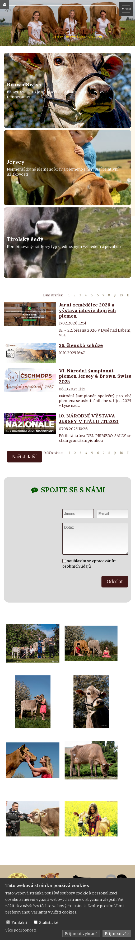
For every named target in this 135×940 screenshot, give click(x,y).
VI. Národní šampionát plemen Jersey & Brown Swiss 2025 (95, 376)
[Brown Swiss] (67, 90)
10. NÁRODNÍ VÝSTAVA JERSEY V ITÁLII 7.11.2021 (89, 418)
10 (121, 295)
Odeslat (115, 582)
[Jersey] (67, 167)
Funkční (19, 922)
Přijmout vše (117, 933)
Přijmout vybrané (81, 933)
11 (128, 295)
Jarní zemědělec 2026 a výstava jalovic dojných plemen (87, 310)
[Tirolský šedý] (67, 242)
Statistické (48, 922)
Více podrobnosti (20, 930)
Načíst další (24, 456)
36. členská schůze (81, 345)
